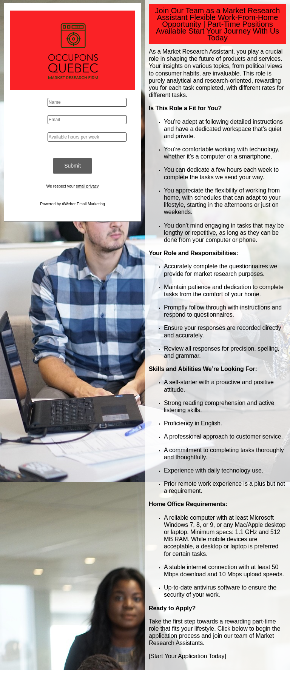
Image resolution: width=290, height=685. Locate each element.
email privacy (87, 186)
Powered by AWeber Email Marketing (72, 204)
